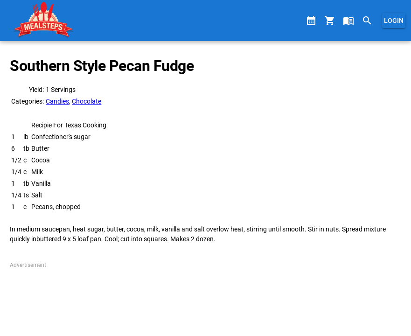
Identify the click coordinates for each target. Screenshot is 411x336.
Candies (57, 101)
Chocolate (86, 101)
